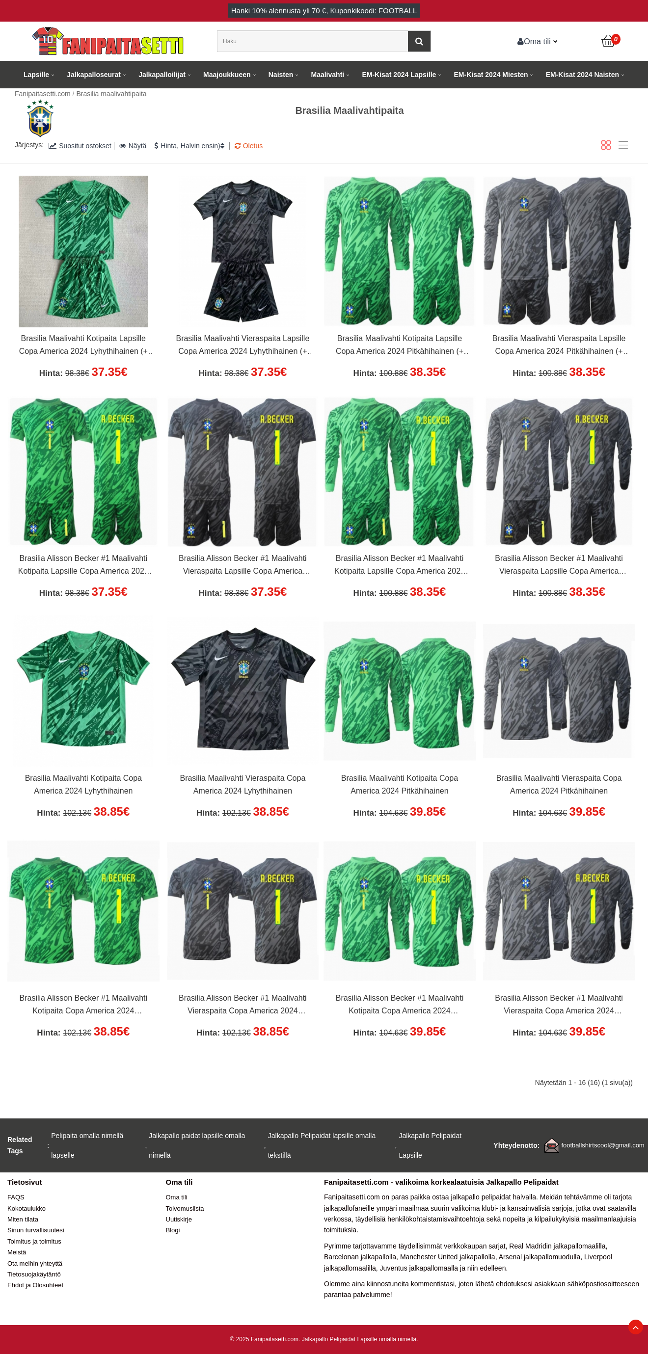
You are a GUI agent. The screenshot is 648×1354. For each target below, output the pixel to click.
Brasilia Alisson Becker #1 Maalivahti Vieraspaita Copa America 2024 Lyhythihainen (243, 1005)
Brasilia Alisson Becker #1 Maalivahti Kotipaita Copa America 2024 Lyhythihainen (84, 1005)
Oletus (249, 146)
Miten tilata (22, 1219)
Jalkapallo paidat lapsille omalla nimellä (197, 1145)
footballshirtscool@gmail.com (602, 1145)
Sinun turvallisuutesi (35, 1230)
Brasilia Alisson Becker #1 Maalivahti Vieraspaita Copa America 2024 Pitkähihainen (559, 1005)
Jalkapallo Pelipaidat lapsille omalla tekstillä (322, 1145)
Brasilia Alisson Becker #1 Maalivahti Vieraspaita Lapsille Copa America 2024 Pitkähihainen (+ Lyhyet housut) (559, 566)
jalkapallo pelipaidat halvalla (493, 1197)
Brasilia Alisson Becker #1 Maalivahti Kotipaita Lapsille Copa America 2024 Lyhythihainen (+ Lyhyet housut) (83, 566)
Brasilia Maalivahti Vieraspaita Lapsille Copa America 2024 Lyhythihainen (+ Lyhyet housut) (242, 346)
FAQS (16, 1197)
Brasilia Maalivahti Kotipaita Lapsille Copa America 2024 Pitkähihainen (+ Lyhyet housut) (399, 346)
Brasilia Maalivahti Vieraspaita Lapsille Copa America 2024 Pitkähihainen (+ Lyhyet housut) (559, 346)
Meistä (16, 1252)
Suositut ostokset (80, 146)
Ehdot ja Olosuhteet (35, 1285)
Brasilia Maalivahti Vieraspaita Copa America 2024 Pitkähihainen (559, 784)
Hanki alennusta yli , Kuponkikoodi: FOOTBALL (324, 10)
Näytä (133, 146)
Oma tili (534, 41)
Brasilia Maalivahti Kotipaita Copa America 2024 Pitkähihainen (399, 784)
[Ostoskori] (608, 41)
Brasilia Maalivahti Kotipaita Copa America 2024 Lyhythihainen (83, 784)
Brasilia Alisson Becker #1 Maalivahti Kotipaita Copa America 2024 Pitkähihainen (400, 1005)
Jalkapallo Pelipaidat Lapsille (430, 1145)
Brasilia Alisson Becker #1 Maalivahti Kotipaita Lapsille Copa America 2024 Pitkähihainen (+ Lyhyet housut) (399, 566)
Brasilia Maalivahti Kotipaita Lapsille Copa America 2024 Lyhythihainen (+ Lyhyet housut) (83, 346)
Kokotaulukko (26, 1208)
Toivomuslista (185, 1208)
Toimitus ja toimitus (34, 1241)
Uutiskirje (179, 1219)
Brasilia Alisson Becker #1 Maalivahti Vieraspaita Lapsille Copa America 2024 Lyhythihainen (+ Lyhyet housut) (242, 566)
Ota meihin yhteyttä (34, 1263)
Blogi (173, 1230)
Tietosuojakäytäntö (34, 1274)
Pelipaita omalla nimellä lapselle (87, 1145)
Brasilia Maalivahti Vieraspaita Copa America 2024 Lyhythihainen (242, 784)
